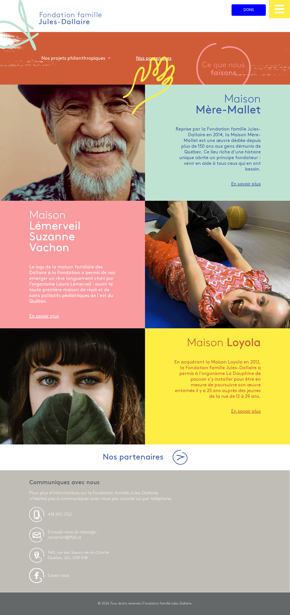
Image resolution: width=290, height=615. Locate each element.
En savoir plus (246, 184)
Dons (249, 10)
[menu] (279, 9)
